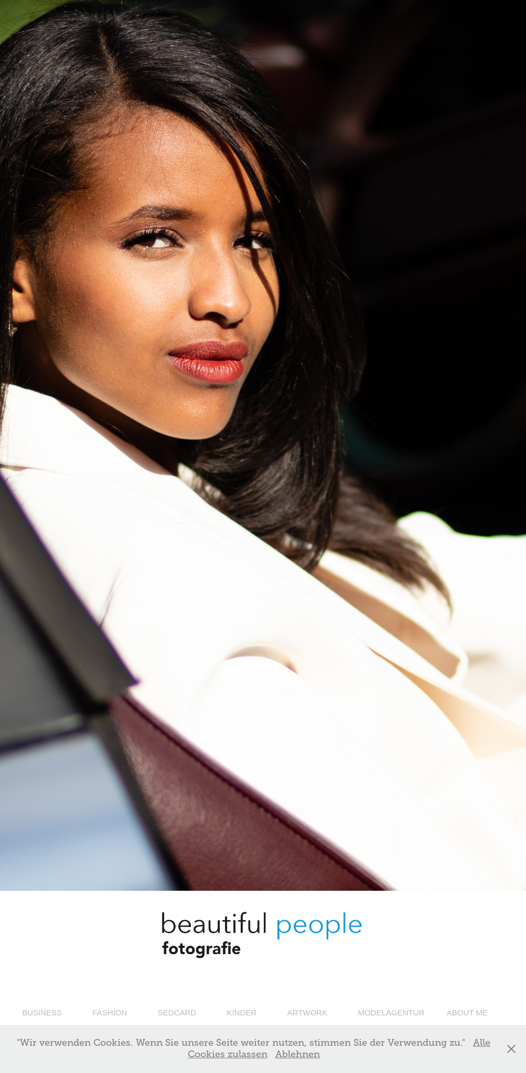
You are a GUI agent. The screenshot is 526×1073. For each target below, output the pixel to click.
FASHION (109, 1012)
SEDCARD (177, 1012)
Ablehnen (297, 1054)
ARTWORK (307, 1012)
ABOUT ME (467, 1012)
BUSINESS (42, 1012)
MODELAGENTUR (391, 1012)
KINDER (242, 1012)
